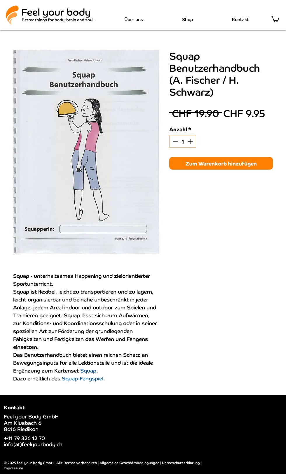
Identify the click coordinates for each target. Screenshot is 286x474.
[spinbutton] (182, 141)
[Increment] (190, 141)
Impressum (13, 468)
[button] (275, 18)
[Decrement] (174, 141)
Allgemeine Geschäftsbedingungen (129, 462)
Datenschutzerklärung (181, 462)
